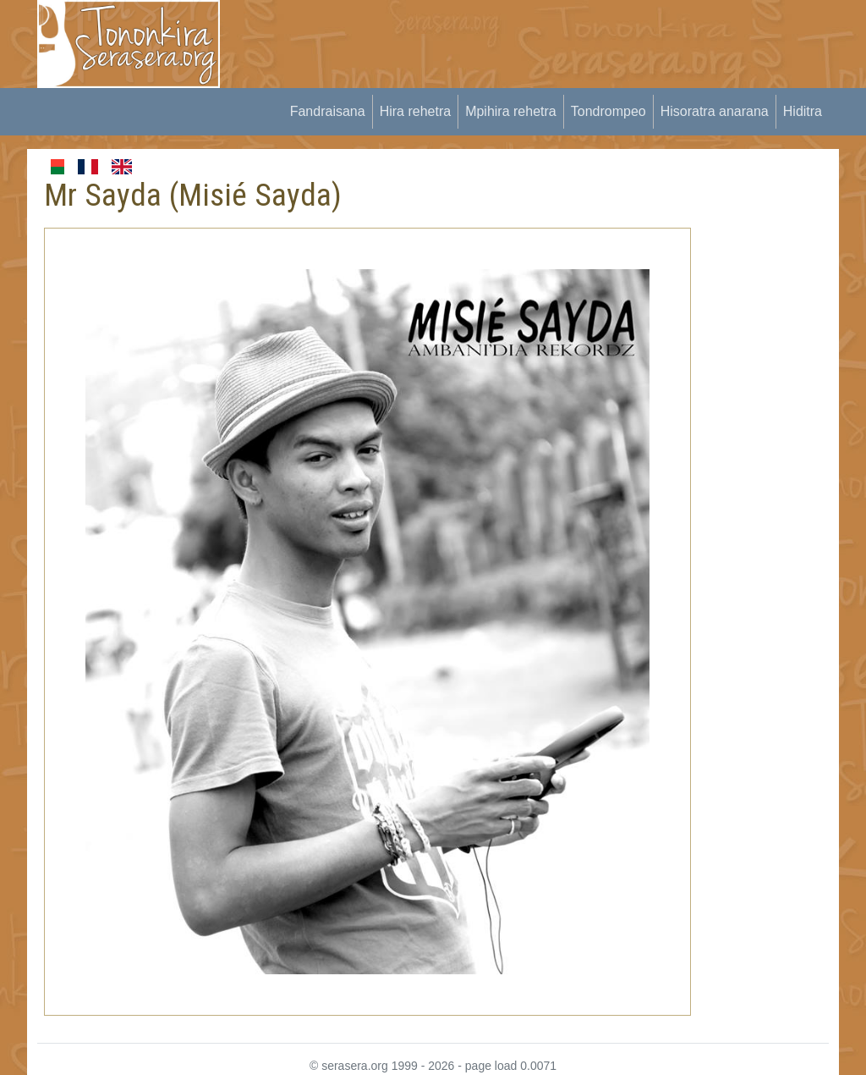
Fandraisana (327, 111)
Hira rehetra (415, 111)
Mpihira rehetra (510, 111)
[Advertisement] (548, 38)
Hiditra (802, 111)
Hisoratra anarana (714, 111)
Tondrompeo (608, 111)
